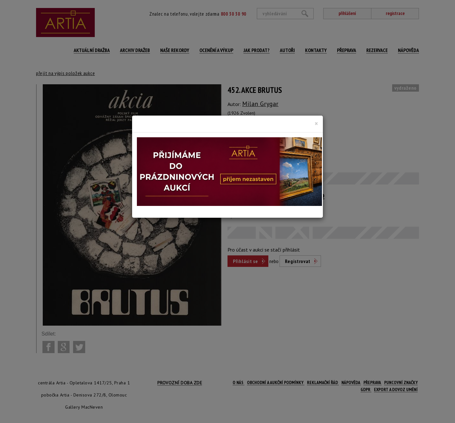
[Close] (316, 123)
